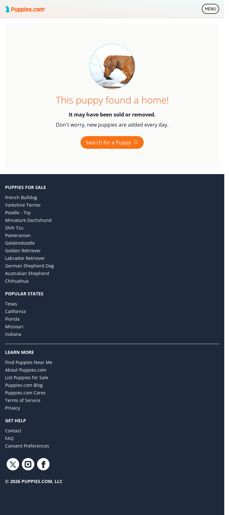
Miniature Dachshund (28, 220)
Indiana (13, 334)
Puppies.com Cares (25, 393)
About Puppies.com (25, 370)
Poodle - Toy (18, 213)
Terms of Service (22, 400)
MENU (212, 10)
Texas (11, 304)
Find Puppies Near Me (28, 362)
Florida (12, 319)
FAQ (9, 438)
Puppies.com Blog (24, 385)
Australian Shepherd (27, 273)
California (15, 311)
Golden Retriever (23, 251)
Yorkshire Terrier (23, 205)
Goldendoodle (20, 243)
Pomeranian (18, 235)
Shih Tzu (14, 228)
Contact (13, 431)
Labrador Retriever (25, 258)
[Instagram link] (28, 464)
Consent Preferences (27, 446)
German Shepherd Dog (29, 266)
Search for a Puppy (112, 142)
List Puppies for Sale (26, 377)
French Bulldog (21, 197)
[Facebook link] (43, 464)
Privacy (12, 408)
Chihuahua (17, 281)
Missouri (14, 326)
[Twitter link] (12, 464)
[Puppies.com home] (25, 8)
